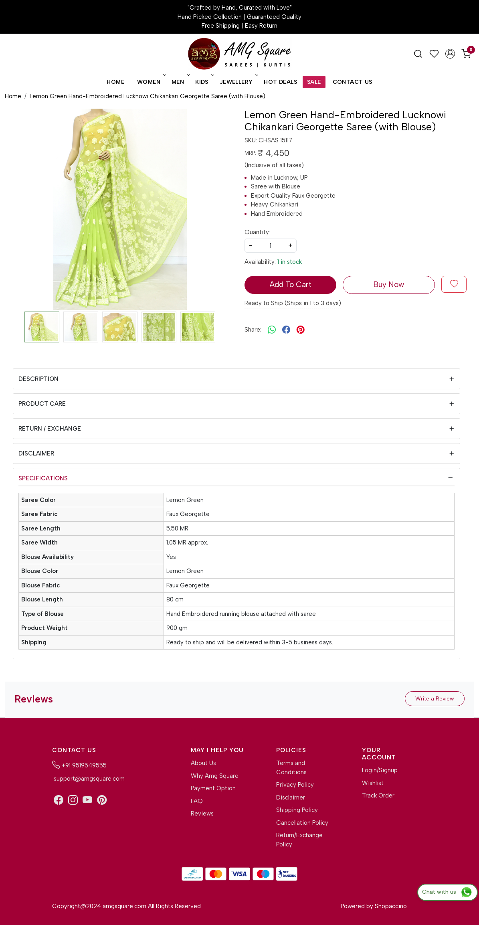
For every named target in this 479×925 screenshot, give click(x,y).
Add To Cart (290, 284)
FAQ (197, 801)
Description (38, 379)
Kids (204, 82)
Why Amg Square (214, 775)
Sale (314, 82)
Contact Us (352, 82)
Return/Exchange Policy (299, 840)
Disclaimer (36, 453)
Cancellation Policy (302, 822)
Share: (253, 329)
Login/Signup (380, 770)
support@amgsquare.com (88, 778)
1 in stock (289, 261)
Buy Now (388, 284)
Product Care (42, 403)
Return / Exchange (49, 428)
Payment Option (213, 788)
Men (180, 82)
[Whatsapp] (272, 329)
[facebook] (286, 329)
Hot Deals (280, 82)
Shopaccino (391, 906)
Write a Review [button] (434, 698)
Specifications (43, 478)
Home (115, 82)
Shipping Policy (297, 810)
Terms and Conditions (291, 767)
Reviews (202, 813)
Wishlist (373, 783)
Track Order (378, 795)
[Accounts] (450, 54)
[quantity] (271, 246)
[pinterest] (300, 329)
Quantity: (257, 232)
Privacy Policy (295, 784)
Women (151, 82)
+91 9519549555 (79, 764)
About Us (203, 763)
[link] (418, 54)
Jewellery (238, 82)
